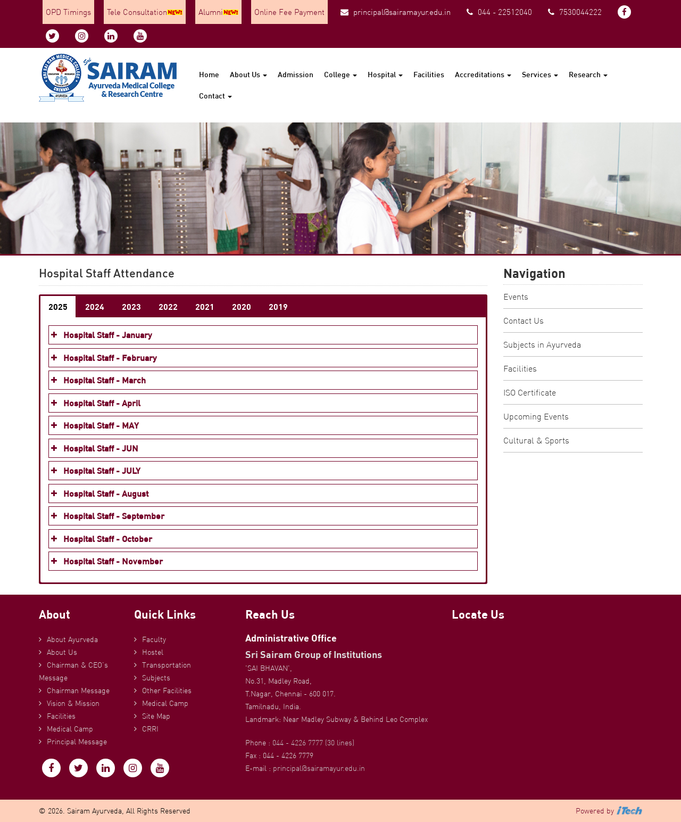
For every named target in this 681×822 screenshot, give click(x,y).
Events (515, 296)
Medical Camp (70, 729)
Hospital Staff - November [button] (106, 561)
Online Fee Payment (289, 12)
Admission (295, 74)
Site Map (156, 716)
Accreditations (483, 74)
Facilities (428, 74)
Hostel (152, 652)
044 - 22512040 (499, 12)
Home (209, 74)
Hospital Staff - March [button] (97, 380)
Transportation (166, 665)
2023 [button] (131, 306)
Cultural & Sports (536, 440)
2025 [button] (58, 306)
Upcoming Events (536, 416)
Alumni (218, 12)
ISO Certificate (529, 392)
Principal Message (77, 741)
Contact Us (523, 320)
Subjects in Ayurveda (542, 344)
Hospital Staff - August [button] (98, 493)
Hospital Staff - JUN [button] (93, 448)
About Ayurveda (72, 639)
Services (540, 74)
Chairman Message (78, 690)
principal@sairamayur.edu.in (395, 12)
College (340, 74)
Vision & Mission (73, 703)
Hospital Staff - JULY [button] (94, 470)
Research (588, 74)
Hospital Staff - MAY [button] (94, 425)
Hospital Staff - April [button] (94, 403)
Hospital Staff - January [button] (100, 335)
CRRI (150, 729)
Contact (215, 95)
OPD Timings (68, 12)
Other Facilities (167, 690)
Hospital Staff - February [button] (102, 357)
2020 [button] (241, 306)
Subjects (156, 678)
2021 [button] (204, 306)
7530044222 (575, 12)
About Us (248, 74)
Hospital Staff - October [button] (100, 538)
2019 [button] (278, 306)
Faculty (154, 639)
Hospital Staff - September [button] (106, 516)
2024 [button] (94, 306)
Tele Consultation (144, 12)
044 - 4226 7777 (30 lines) (313, 742)
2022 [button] (168, 306)
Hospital (385, 74)
